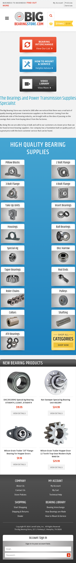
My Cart (55, 490)
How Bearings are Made (55, 511)
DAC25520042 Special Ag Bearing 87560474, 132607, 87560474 (19, 401)
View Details (19, 413)
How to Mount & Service (55, 516)
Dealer (20, 516)
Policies (69, 3)
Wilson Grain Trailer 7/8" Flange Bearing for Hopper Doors (18, 452)
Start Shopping (20, 507)
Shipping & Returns (20, 511)
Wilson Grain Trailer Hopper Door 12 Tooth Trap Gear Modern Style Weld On (55, 453)
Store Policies (20, 494)
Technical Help (55, 494)
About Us (20, 486)
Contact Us (20, 490)
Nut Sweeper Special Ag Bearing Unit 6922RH (55, 401)
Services (69, 5)
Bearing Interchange (56, 507)
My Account (58, 3)
